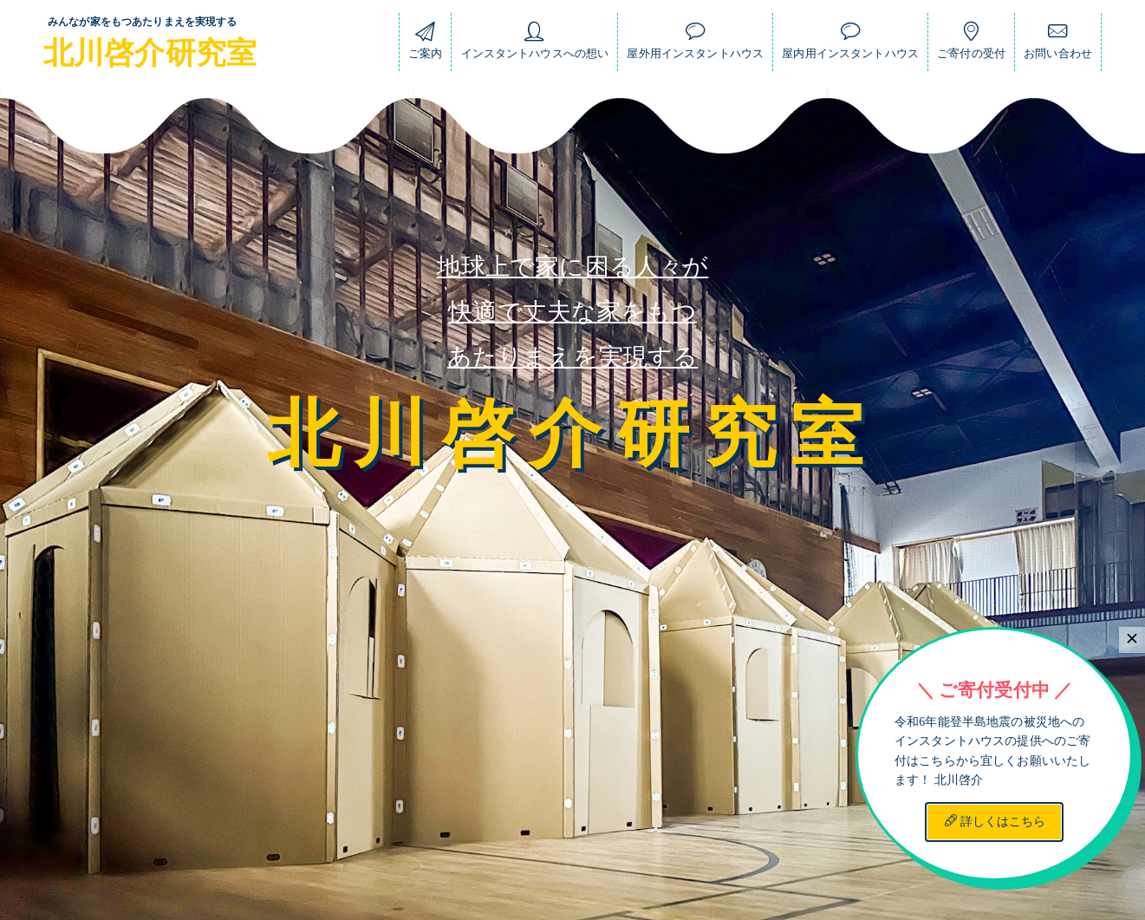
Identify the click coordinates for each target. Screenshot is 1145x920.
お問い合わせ (1058, 44)
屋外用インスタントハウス (695, 44)
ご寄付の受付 (971, 44)
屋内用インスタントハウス (850, 44)
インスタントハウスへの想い (535, 44)
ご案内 (425, 44)
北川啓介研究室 (150, 53)
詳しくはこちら (995, 821)
